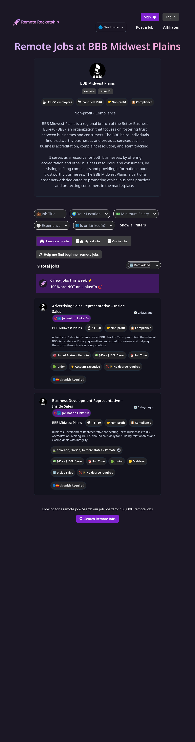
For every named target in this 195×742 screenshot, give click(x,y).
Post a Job (144, 27)
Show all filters (133, 225)
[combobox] (36, 214)
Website (89, 91)
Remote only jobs (54, 241)
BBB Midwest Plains (97, 83)
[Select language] (111, 27)
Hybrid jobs (88, 241)
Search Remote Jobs (97, 517)
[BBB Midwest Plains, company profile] (43, 306)
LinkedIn (105, 91)
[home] (36, 22)
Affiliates (171, 27)
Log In (171, 17)
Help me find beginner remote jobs (69, 253)
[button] (97, 342)
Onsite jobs (117, 241)
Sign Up (150, 17)
